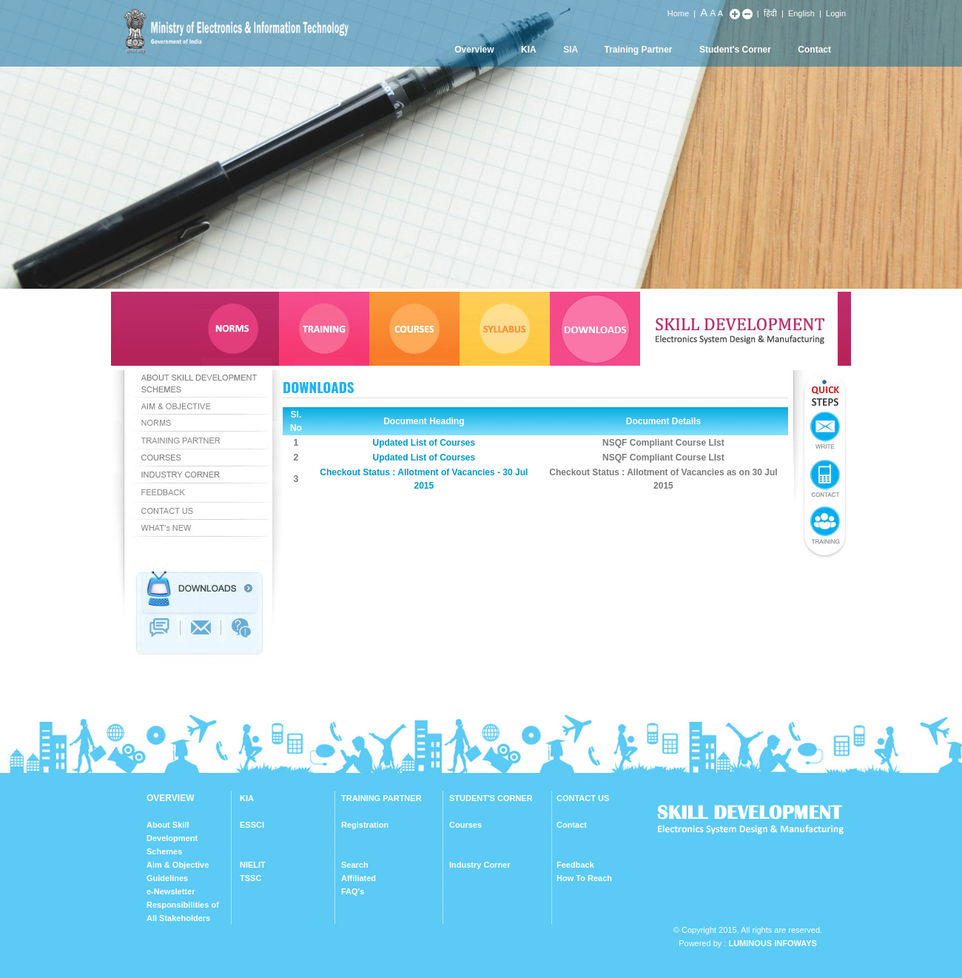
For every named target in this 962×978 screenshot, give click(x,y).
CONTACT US (582, 798)
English (801, 13)
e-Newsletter (171, 891)
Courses (465, 824)
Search (355, 864)
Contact (814, 49)
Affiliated (358, 878)
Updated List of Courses (423, 443)
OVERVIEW (170, 798)
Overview (474, 49)
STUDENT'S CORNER (491, 798)
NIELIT (253, 864)
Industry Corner (480, 864)
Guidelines (167, 878)
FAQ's (352, 891)
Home (678, 13)
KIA (528, 49)
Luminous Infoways (772, 943)
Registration (364, 824)
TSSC (250, 878)
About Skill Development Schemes (172, 838)
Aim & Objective (178, 864)
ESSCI (252, 824)
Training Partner (639, 49)
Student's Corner (735, 49)
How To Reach (584, 878)
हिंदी (770, 13)
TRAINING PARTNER (381, 798)
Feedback (575, 864)
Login (836, 13)
